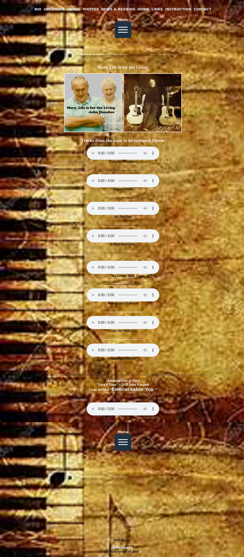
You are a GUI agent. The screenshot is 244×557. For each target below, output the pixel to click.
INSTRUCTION (178, 9)
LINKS (157, 9)
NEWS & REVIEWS (118, 9)
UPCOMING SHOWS (62, 9)
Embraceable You (133, 389)
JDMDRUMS (122, 548)
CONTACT (202, 9)
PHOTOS (91, 9)
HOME (143, 9)
